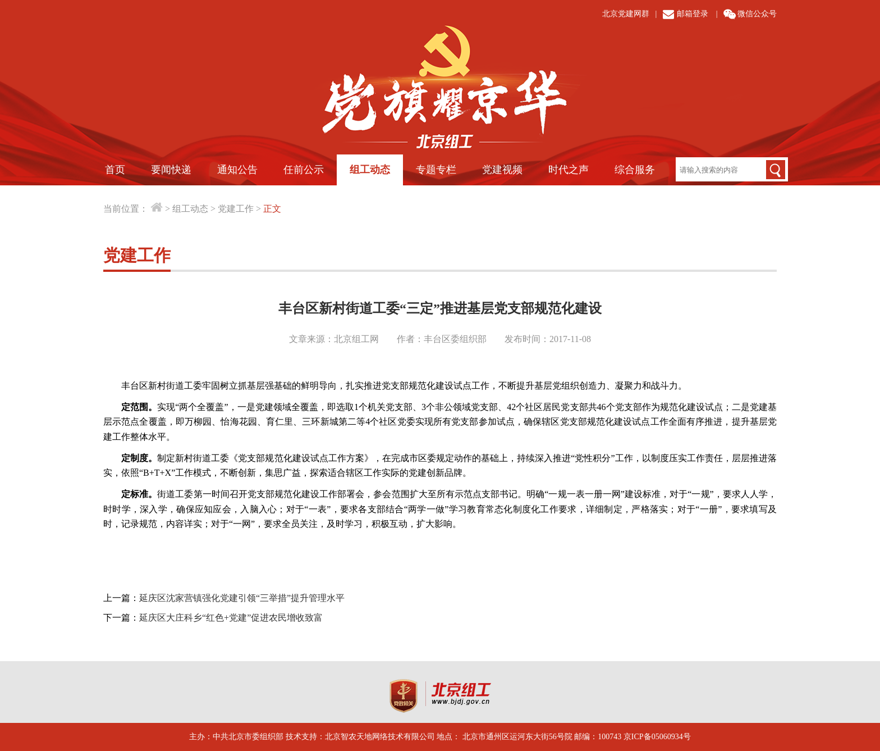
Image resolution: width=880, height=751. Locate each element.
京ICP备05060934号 (657, 736)
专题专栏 (436, 169)
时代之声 (568, 169)
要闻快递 (171, 169)
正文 (272, 208)
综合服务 (635, 169)
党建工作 (236, 208)
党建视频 (502, 169)
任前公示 (303, 169)
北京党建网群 (625, 14)
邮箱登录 (692, 14)
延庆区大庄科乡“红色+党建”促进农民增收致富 (231, 617)
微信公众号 (757, 14)
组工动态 (370, 169)
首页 (115, 169)
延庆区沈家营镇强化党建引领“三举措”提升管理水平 (242, 598)
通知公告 (237, 169)
